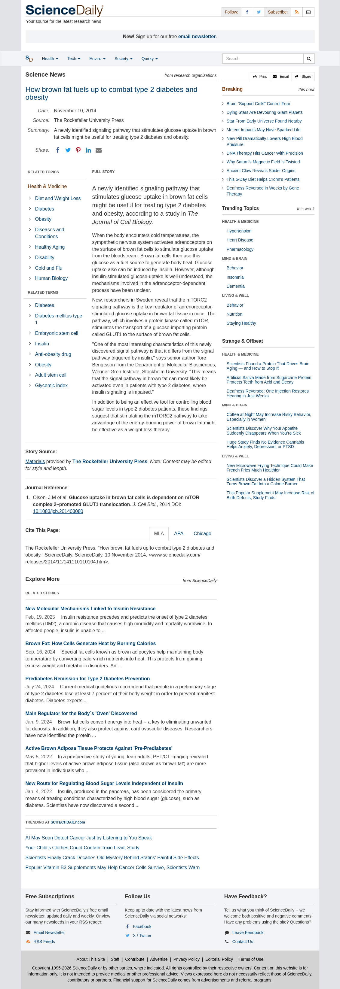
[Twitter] (68, 150)
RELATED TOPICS (43, 172)
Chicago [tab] (202, 533)
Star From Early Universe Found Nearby (264, 121)
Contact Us (242, 941)
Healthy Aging (50, 247)
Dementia (236, 286)
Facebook (142, 926)
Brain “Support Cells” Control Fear (258, 103)
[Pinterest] (78, 150)
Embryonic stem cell (56, 333)
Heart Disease (240, 240)
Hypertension (239, 231)
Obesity (43, 219)
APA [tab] (178, 533)
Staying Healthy (241, 323)
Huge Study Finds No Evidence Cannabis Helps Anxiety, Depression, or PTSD (265, 444)
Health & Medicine (47, 186)
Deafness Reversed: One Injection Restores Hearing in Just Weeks (268, 393)
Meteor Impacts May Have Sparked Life (264, 129)
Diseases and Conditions (49, 233)
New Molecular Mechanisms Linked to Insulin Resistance (91, 608)
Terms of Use (251, 959)
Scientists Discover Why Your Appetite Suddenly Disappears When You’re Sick (264, 430)
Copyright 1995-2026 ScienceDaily (64, 968)
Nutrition (234, 314)
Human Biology (51, 278)
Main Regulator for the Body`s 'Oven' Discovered (81, 713)
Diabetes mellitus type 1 (58, 319)
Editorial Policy (219, 959)
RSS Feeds (44, 941)
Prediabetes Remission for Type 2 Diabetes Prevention (88, 678)
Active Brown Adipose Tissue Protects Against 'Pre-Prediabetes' (99, 748)
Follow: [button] (231, 12)
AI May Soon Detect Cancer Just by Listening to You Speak (89, 837)
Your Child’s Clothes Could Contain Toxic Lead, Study (83, 847)
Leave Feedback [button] (248, 932)
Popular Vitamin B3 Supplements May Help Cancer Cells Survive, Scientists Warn (113, 867)
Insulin (42, 343)
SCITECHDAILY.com (68, 822)
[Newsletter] (308, 12)
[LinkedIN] (88, 150)
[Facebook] (57, 150)
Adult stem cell (50, 375)
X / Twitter (142, 935)
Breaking (232, 89)
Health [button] (50, 58)
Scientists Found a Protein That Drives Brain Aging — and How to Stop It (268, 366)
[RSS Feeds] (297, 12)
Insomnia (235, 277)
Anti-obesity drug (53, 354)
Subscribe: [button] (278, 12)
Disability (44, 257)
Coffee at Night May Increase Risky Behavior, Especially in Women (269, 416)
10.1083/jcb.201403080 (58, 511)
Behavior (235, 267)
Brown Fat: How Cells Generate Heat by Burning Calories (91, 643)
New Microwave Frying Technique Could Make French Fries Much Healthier (270, 467)
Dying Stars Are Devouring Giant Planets (265, 112)
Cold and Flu (49, 268)
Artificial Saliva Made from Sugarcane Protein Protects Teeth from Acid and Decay (269, 379)
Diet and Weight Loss (58, 198)
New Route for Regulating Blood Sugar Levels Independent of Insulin (104, 783)
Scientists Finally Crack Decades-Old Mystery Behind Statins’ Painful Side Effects (112, 857)
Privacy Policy (186, 959)
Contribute (135, 959)
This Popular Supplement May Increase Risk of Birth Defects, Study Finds (270, 495)
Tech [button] (73, 58)
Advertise (158, 959)
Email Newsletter (49, 932)
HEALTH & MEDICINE (240, 222)
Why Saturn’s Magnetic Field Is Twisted (263, 161)
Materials (35, 461)
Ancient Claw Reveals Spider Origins (261, 170)
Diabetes (44, 208)
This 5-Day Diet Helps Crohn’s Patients (263, 179)
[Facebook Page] (247, 12)
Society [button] (124, 58)
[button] (260, 76)
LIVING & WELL (235, 295)
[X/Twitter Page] (259, 12)
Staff (115, 959)
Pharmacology (240, 249)
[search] (309, 58)
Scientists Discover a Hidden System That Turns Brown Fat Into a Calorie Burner (266, 481)
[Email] (98, 150)
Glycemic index (51, 385)
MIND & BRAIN (234, 258)
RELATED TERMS (43, 292)
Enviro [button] (97, 58)
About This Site (91, 959)
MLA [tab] (159, 533)
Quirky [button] (150, 58)
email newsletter (197, 36)
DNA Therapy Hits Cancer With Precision (265, 153)
